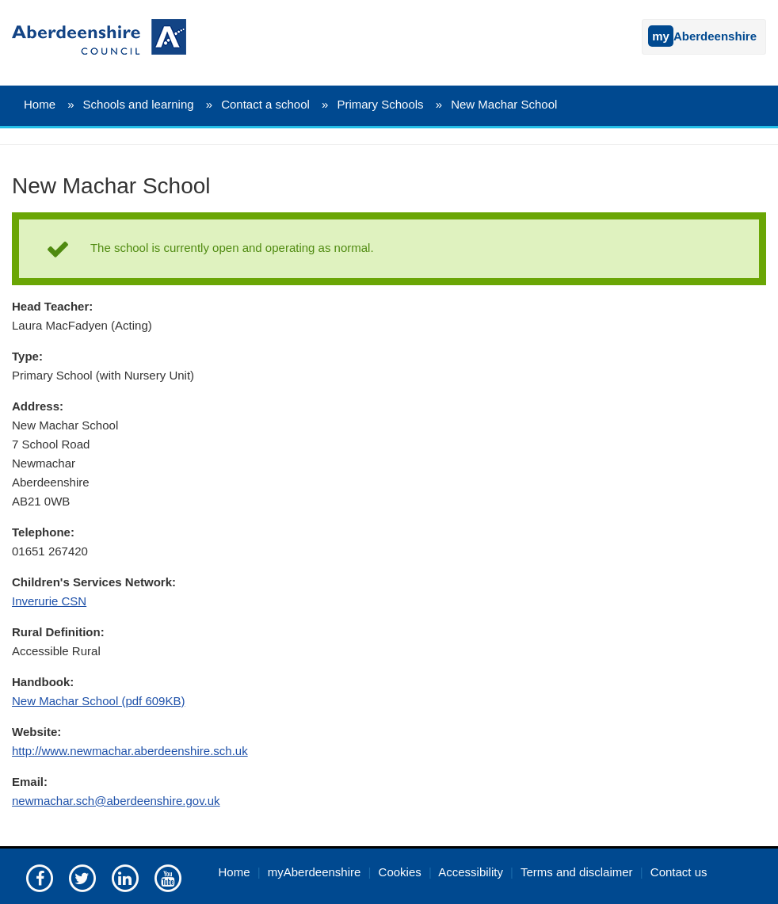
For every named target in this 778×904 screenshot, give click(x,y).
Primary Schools (380, 104)
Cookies (400, 872)
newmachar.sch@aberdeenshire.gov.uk (116, 800)
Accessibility (470, 872)
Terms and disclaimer (577, 872)
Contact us (678, 872)
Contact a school (265, 104)
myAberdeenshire (314, 872)
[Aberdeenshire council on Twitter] (82, 877)
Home (39, 104)
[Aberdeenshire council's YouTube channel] (168, 877)
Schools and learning (138, 104)
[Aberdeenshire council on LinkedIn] (125, 877)
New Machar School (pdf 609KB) (98, 701)
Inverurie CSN (49, 601)
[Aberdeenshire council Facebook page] (39, 877)
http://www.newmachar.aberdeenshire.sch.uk (130, 750)
